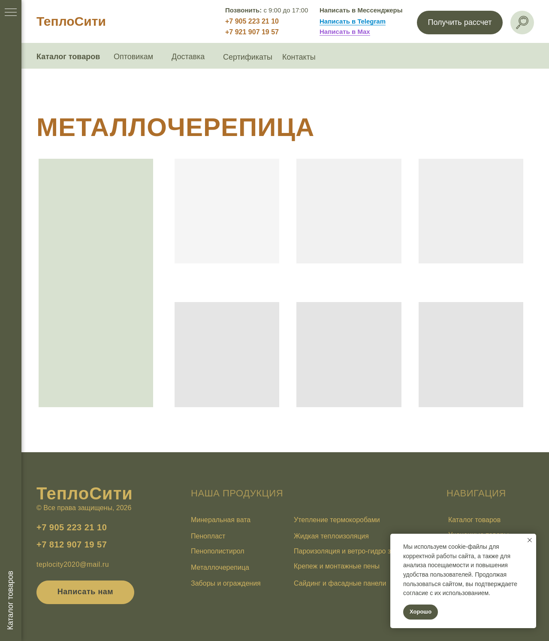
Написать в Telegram (353, 21)
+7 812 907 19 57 (71, 544)
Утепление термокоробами (337, 519)
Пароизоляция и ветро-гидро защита (352, 551)
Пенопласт (208, 536)
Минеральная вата (220, 519)
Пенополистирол (217, 551)
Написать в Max (345, 31)
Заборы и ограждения (226, 583)
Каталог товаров (68, 56)
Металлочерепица (220, 567)
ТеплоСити (71, 21)
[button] (460, 22)
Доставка (188, 56)
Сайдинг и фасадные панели (340, 583)
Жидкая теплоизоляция (331, 536)
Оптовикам (133, 56)
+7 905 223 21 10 (252, 21)
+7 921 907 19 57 (252, 32)
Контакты (299, 57)
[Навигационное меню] (11, 13)
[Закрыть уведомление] (529, 540)
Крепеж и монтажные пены (337, 566)
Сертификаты (247, 57)
